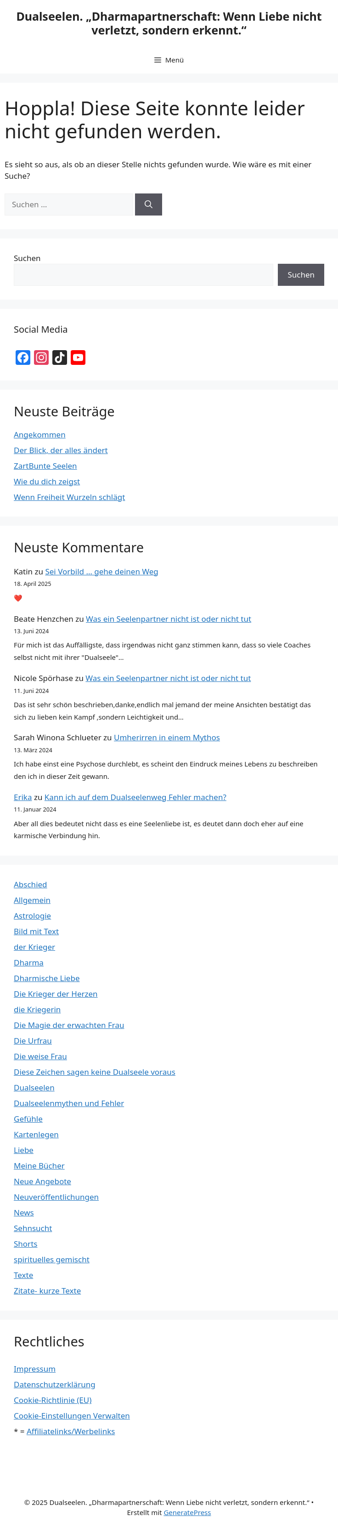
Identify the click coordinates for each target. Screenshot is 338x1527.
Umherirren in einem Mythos (167, 737)
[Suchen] (148, 204)
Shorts (25, 1243)
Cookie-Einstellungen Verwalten (72, 1415)
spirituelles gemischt (52, 1259)
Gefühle (28, 1118)
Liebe (24, 1150)
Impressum (35, 1368)
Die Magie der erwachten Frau (69, 1025)
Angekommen (40, 434)
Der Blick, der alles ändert (61, 450)
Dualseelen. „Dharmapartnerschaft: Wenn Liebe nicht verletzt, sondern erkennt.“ (168, 23)
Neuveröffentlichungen (56, 1197)
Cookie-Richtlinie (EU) (52, 1400)
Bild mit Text (36, 931)
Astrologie (32, 915)
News (24, 1212)
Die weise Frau (40, 1056)
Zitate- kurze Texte (47, 1290)
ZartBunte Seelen (45, 465)
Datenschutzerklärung (55, 1384)
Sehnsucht (33, 1228)
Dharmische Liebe (47, 978)
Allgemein (32, 900)
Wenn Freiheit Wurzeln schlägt (69, 497)
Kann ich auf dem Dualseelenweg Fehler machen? (135, 797)
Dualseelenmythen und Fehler (69, 1103)
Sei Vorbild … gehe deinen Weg (101, 571)
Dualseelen (34, 1087)
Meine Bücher (39, 1165)
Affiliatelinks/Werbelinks (71, 1431)
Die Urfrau (33, 1040)
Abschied (30, 884)
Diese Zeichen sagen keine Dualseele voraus (94, 1072)
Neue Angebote (42, 1181)
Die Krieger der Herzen (56, 993)
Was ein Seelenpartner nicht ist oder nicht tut (168, 618)
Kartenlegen (36, 1134)
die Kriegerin (37, 1009)
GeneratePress (187, 1512)
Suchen (27, 258)
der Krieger (34, 947)
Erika (23, 797)
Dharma (29, 962)
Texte (23, 1275)
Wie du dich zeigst (47, 481)
